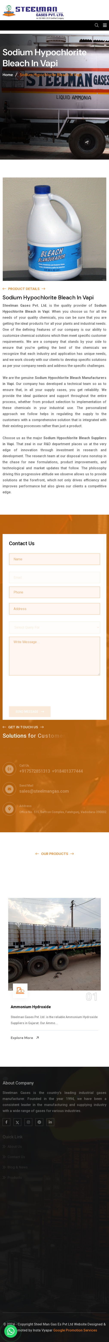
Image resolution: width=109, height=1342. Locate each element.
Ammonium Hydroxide (31, 1007)
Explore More (25, 1037)
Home (8, 75)
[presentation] (41, 689)
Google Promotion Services (75, 1330)
